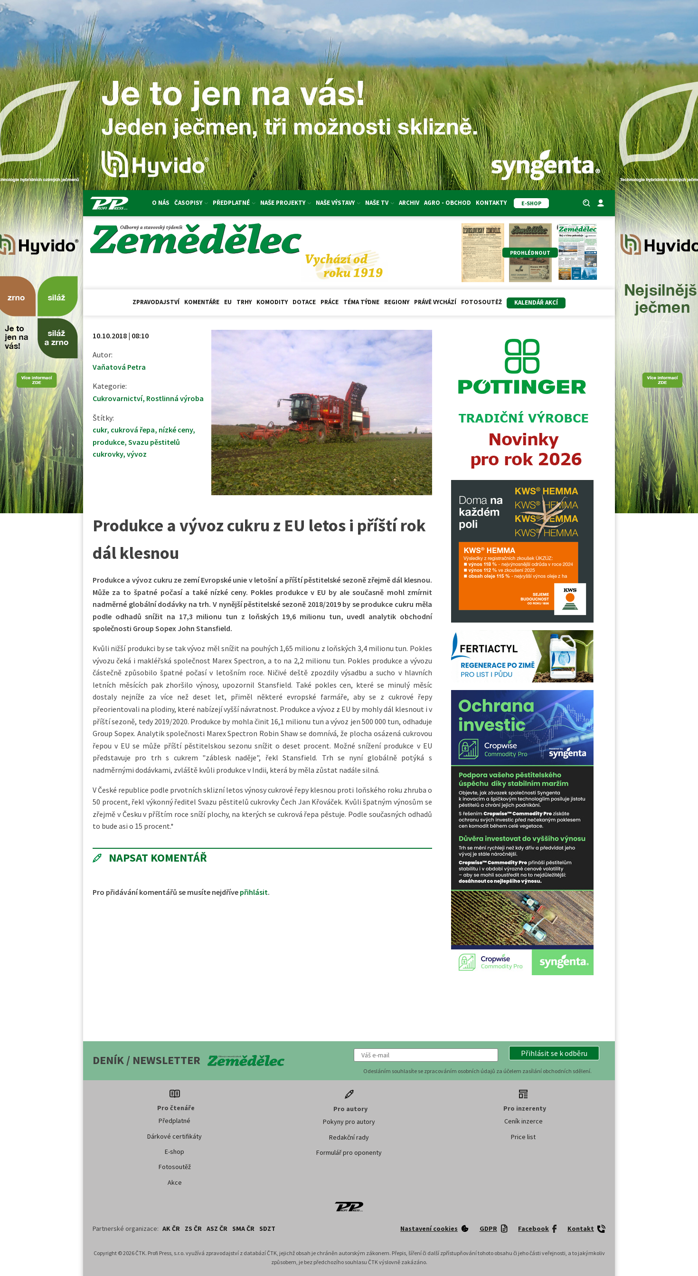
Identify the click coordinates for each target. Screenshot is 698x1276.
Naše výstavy (338, 203)
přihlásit (254, 892)
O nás (161, 203)
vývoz (137, 454)
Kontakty (491, 203)
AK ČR (171, 1228)
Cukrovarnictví (117, 398)
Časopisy (191, 203)
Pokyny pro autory (349, 1121)
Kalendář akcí (536, 302)
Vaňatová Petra (119, 367)
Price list (523, 1136)
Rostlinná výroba (175, 398)
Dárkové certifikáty (174, 1136)
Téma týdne (361, 302)
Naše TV (379, 203)
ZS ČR (193, 1228)
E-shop (174, 1151)
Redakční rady (349, 1137)
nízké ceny (176, 429)
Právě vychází (435, 302)
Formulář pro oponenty (349, 1152)
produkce (108, 442)
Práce (330, 302)
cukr (100, 429)
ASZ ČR (217, 1228)
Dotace (304, 302)
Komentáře (201, 302)
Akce (175, 1182)
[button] (554, 1053)
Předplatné (234, 203)
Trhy (244, 302)
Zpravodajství (155, 302)
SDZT (267, 1228)
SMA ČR (243, 1228)
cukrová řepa (133, 429)
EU (228, 302)
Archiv (409, 203)
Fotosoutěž (481, 302)
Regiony (396, 302)
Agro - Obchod (447, 203)
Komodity (272, 302)
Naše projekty (285, 203)
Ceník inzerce (523, 1121)
